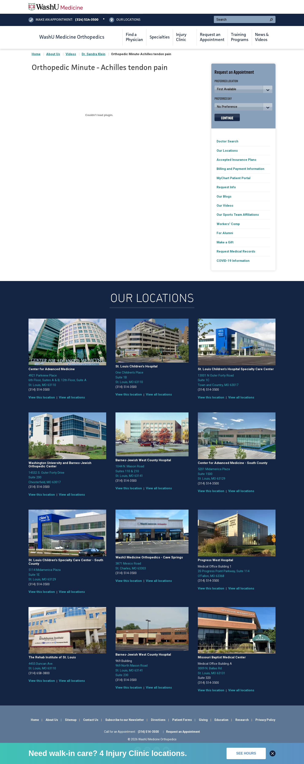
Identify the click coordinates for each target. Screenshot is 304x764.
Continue (227, 117)
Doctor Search (227, 141)
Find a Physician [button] (134, 37)
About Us (53, 54)
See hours (246, 753)
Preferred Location (226, 81)
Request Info (226, 187)
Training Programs (239, 37)
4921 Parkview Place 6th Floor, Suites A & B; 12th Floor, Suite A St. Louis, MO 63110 (57, 380)
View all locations (72, 397)
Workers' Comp (228, 224)
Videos (71, 54)
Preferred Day (223, 98)
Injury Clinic (181, 37)
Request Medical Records (236, 251)
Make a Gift (225, 242)
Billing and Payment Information (240, 169)
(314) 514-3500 (39, 390)
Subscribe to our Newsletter (124, 720)
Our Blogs (224, 196)
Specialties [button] (160, 37)
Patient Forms (182, 720)
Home (36, 54)
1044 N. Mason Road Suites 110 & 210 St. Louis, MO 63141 (129, 471)
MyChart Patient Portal (233, 178)
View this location (41, 397)
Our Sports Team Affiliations (238, 215)
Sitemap (70, 720)
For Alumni (225, 233)
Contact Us (90, 720)
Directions (158, 720)
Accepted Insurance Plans (236, 160)
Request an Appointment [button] (212, 37)
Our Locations (227, 151)
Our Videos (225, 205)
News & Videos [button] (262, 37)
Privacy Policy (265, 720)
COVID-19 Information (233, 261)
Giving (203, 720)
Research (242, 720)
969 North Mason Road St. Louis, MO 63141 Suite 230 (131, 670)
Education (221, 720)
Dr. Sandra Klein (93, 54)
